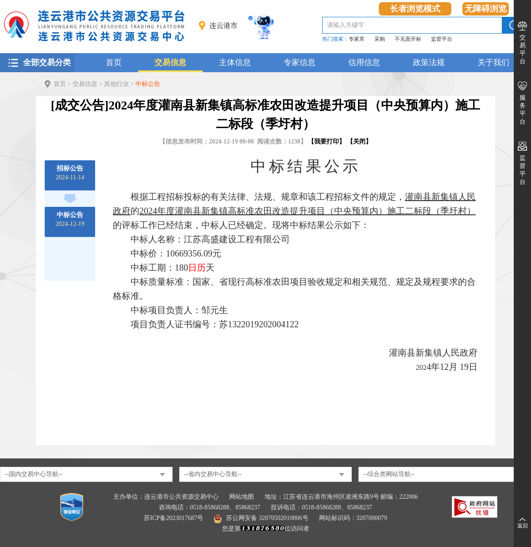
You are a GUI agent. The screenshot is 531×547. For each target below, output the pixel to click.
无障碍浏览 (486, 8)
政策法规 (429, 62)
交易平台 (522, 49)
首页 (114, 62)
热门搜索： (335, 39)
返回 (522, 526)
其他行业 (116, 84)
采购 (379, 39)
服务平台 (522, 109)
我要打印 (326, 141)
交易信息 (170, 62)
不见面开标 (408, 39)
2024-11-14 (70, 173)
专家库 (357, 39)
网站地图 (241, 496)
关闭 (359, 141)
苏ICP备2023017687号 (173, 518)
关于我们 (493, 62)
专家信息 (300, 62)
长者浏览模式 (415, 8)
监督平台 (441, 39)
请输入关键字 (345, 25)
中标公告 (147, 84)
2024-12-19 (69, 219)
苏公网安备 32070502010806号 (261, 518)
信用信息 (364, 62)
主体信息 (235, 62)
